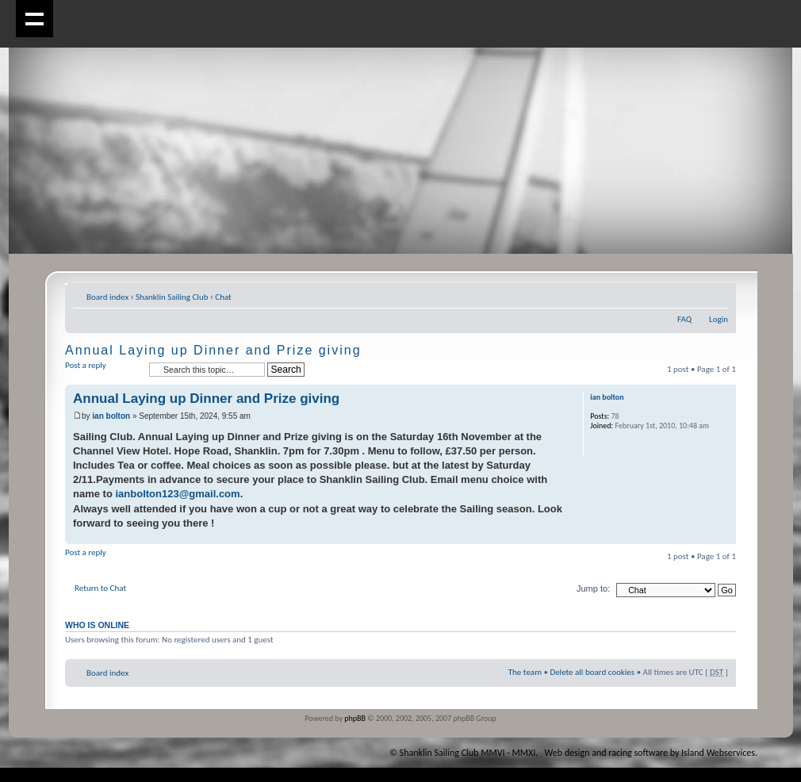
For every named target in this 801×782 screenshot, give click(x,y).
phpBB (355, 718)
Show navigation (34, 18)
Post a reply (103, 370)
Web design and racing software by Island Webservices (650, 752)
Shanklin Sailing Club (172, 297)
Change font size (716, 294)
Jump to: (593, 588)
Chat (223, 297)
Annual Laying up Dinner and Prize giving (213, 350)
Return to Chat (100, 588)
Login (718, 319)
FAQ (684, 319)
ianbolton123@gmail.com (177, 494)
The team (525, 672)
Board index (107, 297)
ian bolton (111, 416)
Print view (692, 294)
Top (723, 535)
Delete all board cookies (592, 672)
